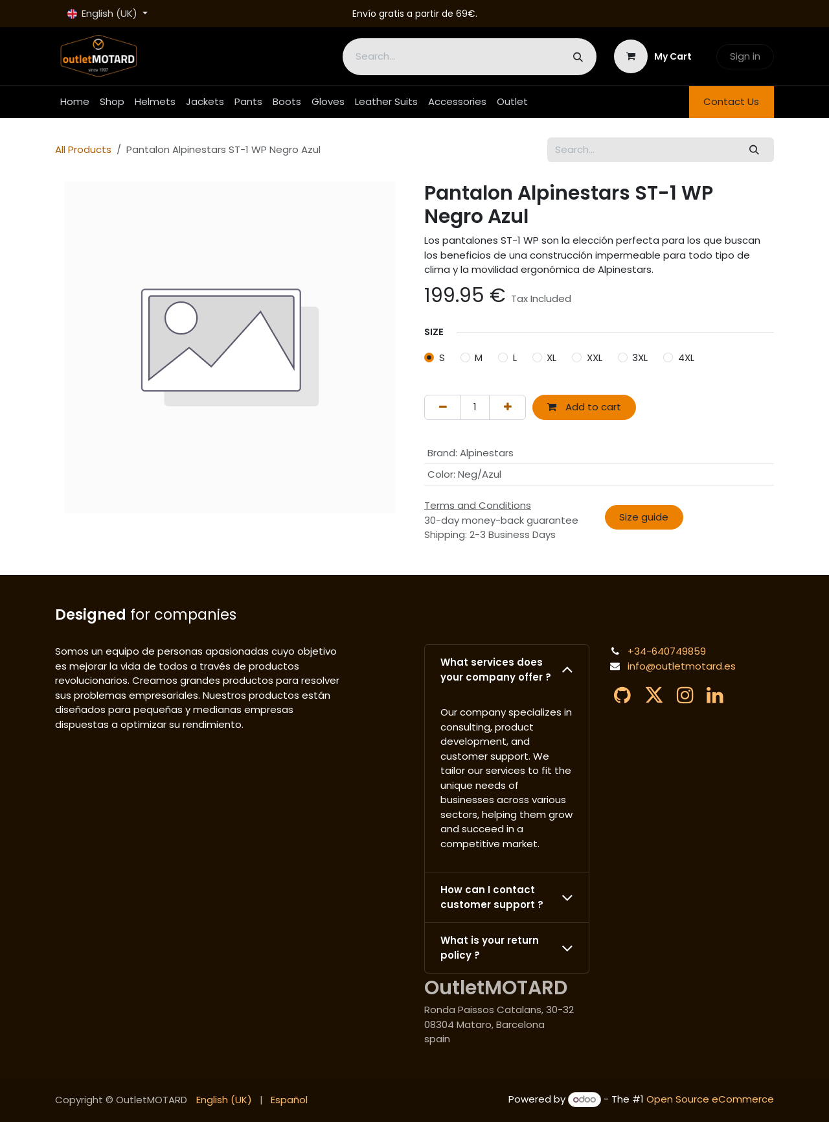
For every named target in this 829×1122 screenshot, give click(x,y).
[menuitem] (75, 102)
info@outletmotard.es (682, 666)
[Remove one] (442, 407)
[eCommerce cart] (653, 56)
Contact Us (731, 101)
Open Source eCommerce (710, 1099)
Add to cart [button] (584, 407)
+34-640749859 (667, 651)
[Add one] (507, 407)
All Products (83, 149)
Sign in (745, 56)
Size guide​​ (643, 517)
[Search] (578, 56)
